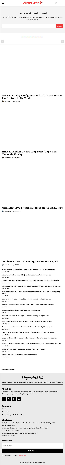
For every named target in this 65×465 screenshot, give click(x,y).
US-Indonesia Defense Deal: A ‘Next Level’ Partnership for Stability (27, 321)
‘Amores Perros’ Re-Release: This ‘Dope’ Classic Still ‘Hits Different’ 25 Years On (31, 286)
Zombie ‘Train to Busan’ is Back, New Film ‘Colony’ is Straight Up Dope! (28, 304)
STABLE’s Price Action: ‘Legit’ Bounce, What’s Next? (21, 310)
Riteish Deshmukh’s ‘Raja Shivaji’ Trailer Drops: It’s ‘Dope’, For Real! (26, 275)
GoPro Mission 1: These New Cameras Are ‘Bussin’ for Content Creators (28, 269)
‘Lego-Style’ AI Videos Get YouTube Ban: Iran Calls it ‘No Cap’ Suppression (29, 338)
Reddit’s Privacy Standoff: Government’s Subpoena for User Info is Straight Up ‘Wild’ (31, 292)
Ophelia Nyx (8, 101)
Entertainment (6, 430)
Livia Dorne (8, 157)
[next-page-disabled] (62, 41)
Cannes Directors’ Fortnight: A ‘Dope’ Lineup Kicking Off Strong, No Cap (28, 332)
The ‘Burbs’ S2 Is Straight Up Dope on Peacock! (19, 354)
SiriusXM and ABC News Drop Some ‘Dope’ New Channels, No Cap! (29, 153)
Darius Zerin (8, 211)
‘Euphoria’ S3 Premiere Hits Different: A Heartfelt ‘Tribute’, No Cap (26, 299)
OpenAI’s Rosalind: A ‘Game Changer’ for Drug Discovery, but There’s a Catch (30, 280)
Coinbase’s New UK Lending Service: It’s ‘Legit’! (30, 261)
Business (4, 435)
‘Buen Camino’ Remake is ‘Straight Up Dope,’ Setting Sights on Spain (27, 327)
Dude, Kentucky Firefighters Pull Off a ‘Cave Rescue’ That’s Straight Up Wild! (32, 97)
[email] (32, 445)
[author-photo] (3, 101)
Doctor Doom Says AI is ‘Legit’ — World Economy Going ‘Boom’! (25, 316)
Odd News (5, 425)
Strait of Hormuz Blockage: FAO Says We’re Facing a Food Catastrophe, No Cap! (31, 343)
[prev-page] (2, 41)
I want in (32, 451)
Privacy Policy (22, 455)
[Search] (59, 26)
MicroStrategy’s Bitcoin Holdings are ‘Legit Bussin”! (32, 207)
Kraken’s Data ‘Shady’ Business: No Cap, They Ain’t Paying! (23, 349)
